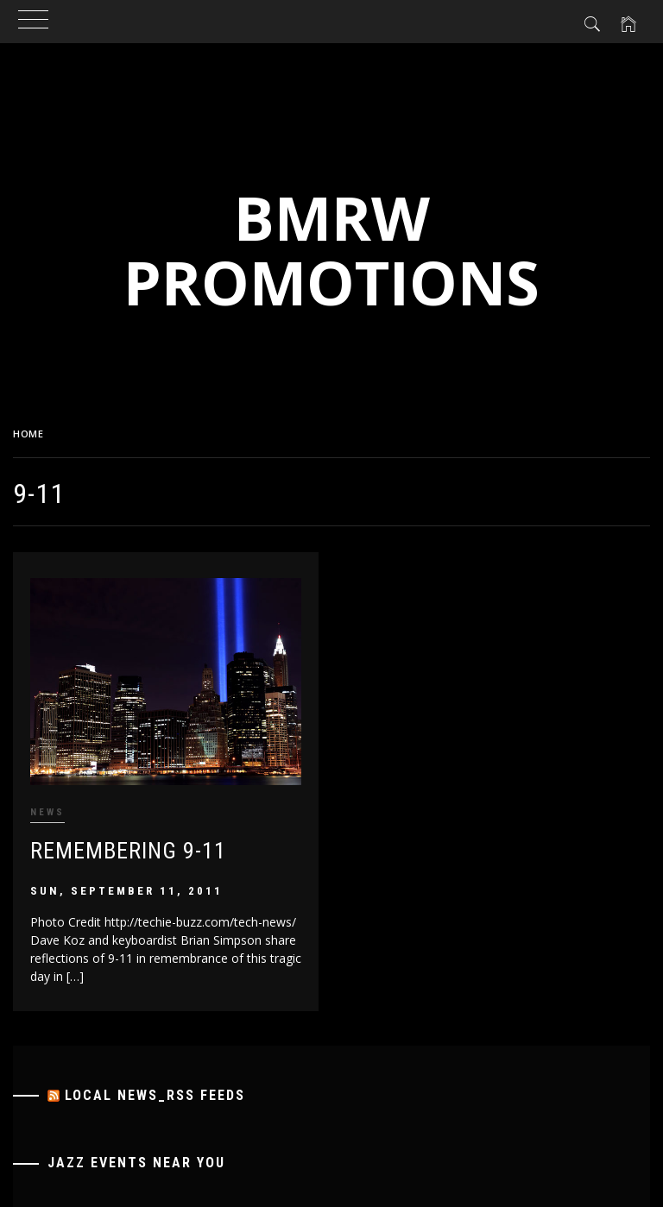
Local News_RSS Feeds (155, 1095)
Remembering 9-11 (128, 851)
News (47, 812)
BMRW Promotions (331, 250)
